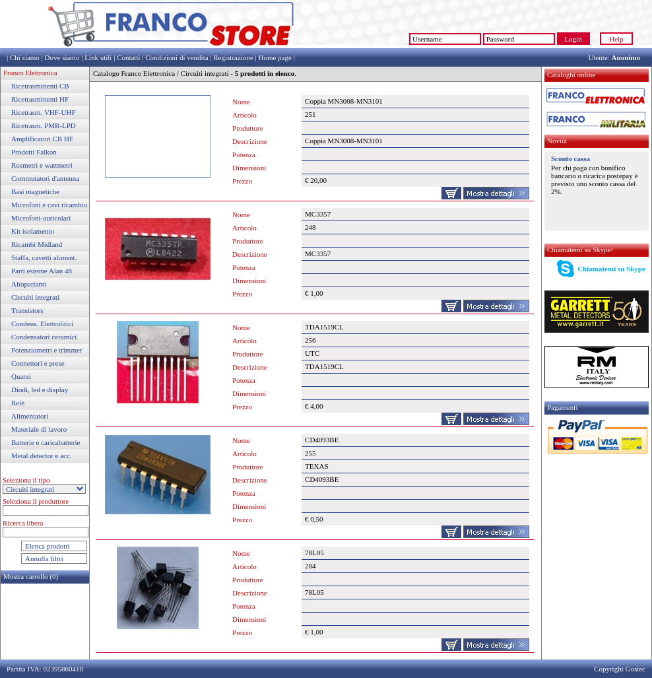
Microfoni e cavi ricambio (49, 205)
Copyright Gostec (619, 669)
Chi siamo (25, 57)
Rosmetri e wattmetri (42, 165)
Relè (17, 403)
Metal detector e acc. (41, 455)
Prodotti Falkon (34, 152)
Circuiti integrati (35, 297)
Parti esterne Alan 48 (41, 271)
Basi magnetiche (35, 191)
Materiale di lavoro (39, 429)
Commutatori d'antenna (45, 178)
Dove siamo (62, 57)
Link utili (98, 57)
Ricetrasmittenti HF (40, 99)
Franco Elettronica (30, 73)
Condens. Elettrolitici (42, 323)
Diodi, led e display (39, 389)
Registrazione (233, 57)
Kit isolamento (32, 231)
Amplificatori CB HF (42, 139)
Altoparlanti (28, 284)
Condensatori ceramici (44, 337)
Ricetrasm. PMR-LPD (43, 125)
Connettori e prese (38, 363)
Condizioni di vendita (176, 57)
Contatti (128, 57)
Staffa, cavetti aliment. (44, 257)
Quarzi (21, 376)
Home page (274, 57)
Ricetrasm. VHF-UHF (43, 112)
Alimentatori (29, 416)
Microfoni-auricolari (41, 218)
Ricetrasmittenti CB (40, 86)
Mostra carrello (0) (30, 576)
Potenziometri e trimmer (46, 350)
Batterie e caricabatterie (45, 442)
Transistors (27, 310)
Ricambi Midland (36, 244)
